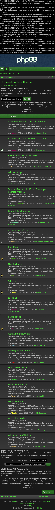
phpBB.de (38, 508)
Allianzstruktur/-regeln (19, 230)
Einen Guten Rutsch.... (19, 211)
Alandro (14, 413)
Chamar (14, 292)
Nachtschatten (15, 264)
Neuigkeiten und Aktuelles (43, 167)
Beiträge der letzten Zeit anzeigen (27, 460)
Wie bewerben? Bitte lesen (21, 435)
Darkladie (14, 430)
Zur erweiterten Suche (10, 86)
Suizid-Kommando (17, 384)
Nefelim (14, 258)
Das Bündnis (14, 247)
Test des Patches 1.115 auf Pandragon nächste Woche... (27, 190)
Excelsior (12, 297)
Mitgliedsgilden (41, 133)
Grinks (13, 184)
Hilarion (14, 309)
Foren (7, 69)
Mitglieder (11, 69)
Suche (5, 73)
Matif (13, 345)
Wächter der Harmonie (20, 333)
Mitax (13, 362)
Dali (12, 328)
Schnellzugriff (2, 69)
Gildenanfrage (15, 172)
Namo (13, 167)
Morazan (14, 222)
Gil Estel (12, 280)
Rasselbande (14, 316)
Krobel (13, 133)
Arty (30, 506)
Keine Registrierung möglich (22, 155)
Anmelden (15, 73)
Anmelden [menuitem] (53, 69)
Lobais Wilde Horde (18, 367)
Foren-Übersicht (10, 497)
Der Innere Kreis (16, 401)
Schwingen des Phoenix (20, 350)
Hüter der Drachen (17, 418)
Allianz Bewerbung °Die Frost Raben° (27, 121)
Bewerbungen (41, 150)
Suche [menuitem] (53, 77)
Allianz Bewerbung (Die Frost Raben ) (27, 138)
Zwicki (13, 275)
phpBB (14, 501)
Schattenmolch (17, 203)
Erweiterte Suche (29, 99)
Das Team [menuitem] (44, 497)
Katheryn (14, 379)
